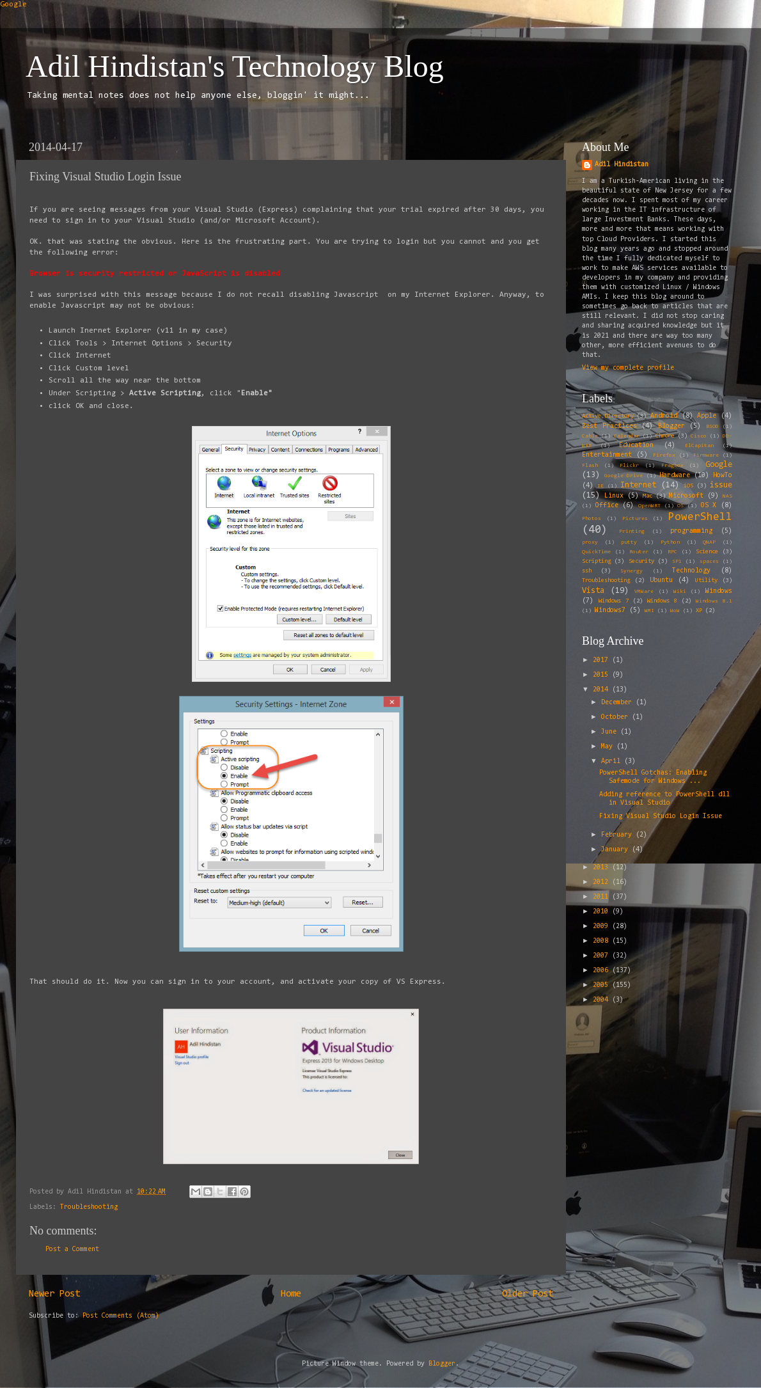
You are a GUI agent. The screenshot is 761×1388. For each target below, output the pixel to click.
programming (691, 531)
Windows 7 (614, 601)
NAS (727, 496)
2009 (602, 926)
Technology (691, 570)
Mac (647, 496)
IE (600, 486)
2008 (602, 941)
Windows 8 (662, 601)
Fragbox (672, 465)
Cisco (699, 436)
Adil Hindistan (621, 164)
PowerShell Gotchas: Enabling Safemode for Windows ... (653, 777)
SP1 (677, 561)
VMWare (644, 591)
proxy (590, 542)
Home (291, 1294)
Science (707, 552)
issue (721, 485)
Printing (632, 531)
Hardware (674, 475)
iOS (688, 486)
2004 (602, 1000)
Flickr (629, 465)
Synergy (631, 571)
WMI (649, 610)
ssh (587, 571)
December (618, 702)
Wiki (679, 591)
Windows (718, 591)
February (618, 835)
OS (680, 506)
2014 (602, 689)
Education (636, 445)
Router (638, 552)
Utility (706, 581)
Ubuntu (661, 580)
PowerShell (700, 517)
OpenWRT (649, 506)
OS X (709, 505)
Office (606, 505)
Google (13, 4)
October (616, 717)
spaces (709, 561)
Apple (706, 416)
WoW (675, 610)
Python (670, 542)
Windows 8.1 (714, 601)
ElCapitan (699, 445)
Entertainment (607, 455)
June (610, 732)
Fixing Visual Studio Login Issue (660, 816)
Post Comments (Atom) (120, 1316)
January (616, 849)
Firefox (664, 455)
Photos (591, 518)
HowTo (722, 475)
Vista (593, 591)
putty (629, 542)
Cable (590, 436)
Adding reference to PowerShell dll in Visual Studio (664, 799)
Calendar (626, 436)
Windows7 (610, 610)
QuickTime (596, 552)
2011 (602, 897)
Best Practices (609, 426)
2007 (602, 955)
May (608, 746)
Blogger (671, 426)
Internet (638, 485)
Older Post (527, 1294)
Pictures (635, 518)
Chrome (665, 436)
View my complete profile (628, 368)
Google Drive (623, 475)
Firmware (706, 455)
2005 (602, 985)
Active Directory (608, 416)
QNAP (709, 542)
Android (663, 416)
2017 (602, 660)
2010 (602, 911)
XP (699, 611)
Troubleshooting (89, 1207)
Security (641, 561)
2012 (602, 882)
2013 (602, 867)
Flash (590, 465)
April (612, 761)
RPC (672, 552)
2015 (602, 675)
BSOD (712, 426)
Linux (614, 496)
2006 (602, 970)
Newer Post (54, 1294)
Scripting (596, 561)
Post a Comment (72, 1249)
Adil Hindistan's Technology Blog (235, 66)
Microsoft (686, 496)
